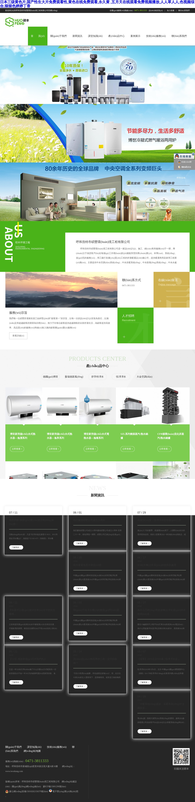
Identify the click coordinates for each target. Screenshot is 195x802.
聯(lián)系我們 (184, 10)
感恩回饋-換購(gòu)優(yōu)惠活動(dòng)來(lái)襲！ (31, 522)
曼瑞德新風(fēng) (74, 376)
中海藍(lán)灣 (179, 148)
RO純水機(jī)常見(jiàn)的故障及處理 (156, 565)
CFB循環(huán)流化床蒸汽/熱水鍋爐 (170, 436)
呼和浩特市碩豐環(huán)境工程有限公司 (103, 242)
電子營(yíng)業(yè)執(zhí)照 (63, 791)
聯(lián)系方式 (131, 280)
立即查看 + (17, 449)
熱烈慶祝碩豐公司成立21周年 (89, 520)
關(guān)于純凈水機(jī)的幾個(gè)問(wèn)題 (96, 610)
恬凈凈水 (121, 376)
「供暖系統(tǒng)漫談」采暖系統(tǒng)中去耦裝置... (160, 706)
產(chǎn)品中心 (116, 36)
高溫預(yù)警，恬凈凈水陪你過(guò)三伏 (159, 520)
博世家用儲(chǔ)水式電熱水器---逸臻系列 (96, 436)
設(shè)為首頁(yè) (156, 10)
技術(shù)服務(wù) (156, 36)
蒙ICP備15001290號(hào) (54, 786)
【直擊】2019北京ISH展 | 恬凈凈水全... (158, 659)
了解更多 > (16, 547)
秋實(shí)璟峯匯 (178, 193)
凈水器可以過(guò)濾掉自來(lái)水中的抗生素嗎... (32, 612)
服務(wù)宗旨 (18, 312)
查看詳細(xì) (18, 336)
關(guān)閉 (193, 154)
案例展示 (135, 36)
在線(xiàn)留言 (168, 280)
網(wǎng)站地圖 (32, 751)
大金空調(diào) (144, 376)
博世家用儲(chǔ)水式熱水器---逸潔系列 (22, 436)
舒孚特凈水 (97, 376)
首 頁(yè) (38, 36)
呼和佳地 (181, 178)
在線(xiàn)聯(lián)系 (184, 164)
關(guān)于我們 (58, 36)
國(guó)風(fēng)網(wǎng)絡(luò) (26, 786)
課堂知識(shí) (95, 36)
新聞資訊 (77, 36)
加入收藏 (170, 10)
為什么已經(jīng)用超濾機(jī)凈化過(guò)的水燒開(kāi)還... (161, 612)
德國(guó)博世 (50, 376)
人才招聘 (128, 315)
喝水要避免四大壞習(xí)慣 (87, 565)
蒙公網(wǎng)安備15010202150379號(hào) (28, 791)
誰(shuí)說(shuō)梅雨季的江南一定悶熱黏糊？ (95, 661)
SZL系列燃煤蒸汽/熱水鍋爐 (134, 436)
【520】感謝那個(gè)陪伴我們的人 (27, 659)
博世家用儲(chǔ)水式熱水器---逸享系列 (59, 436)
